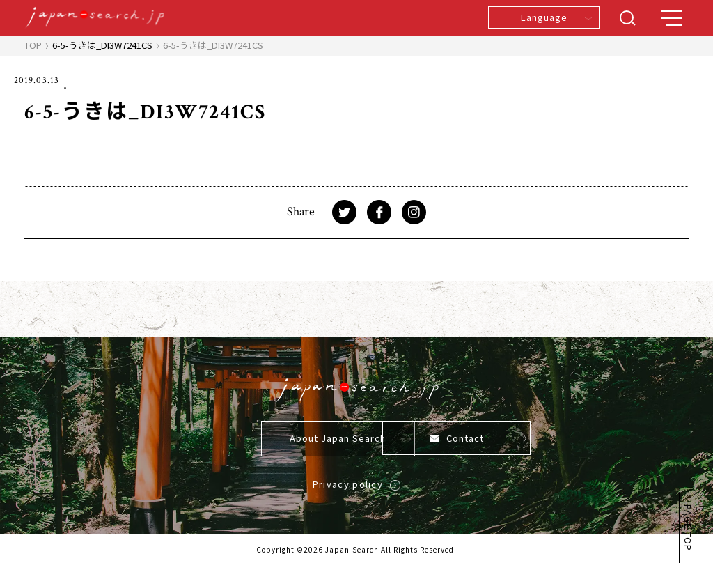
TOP (33, 45)
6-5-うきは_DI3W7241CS (102, 45)
